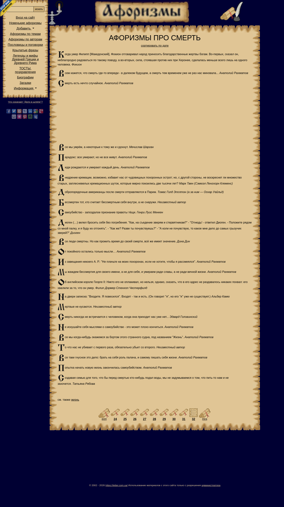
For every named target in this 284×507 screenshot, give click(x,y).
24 (126, 436)
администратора (222, 502)
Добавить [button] (46, 54)
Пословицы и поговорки (47, 70)
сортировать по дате (166, 45)
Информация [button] (46, 114)
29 (175, 436)
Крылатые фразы (48, 75)
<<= (115, 436)
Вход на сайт (47, 43)
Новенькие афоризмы (48, 48)
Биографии (47, 103)
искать (61, 34)
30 (185, 436)
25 (136, 436)
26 (146, 436)
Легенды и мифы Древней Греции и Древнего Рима (47, 84)
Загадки (48, 108)
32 (204, 436)
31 (195, 436)
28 (165, 436)
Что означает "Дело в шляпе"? (47, 127)
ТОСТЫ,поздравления (47, 95)
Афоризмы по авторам (48, 65)
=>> (215, 436)
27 (156, 436)
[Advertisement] (166, 119)
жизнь (99, 417)
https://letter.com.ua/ (128, 502)
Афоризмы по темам (47, 59)
